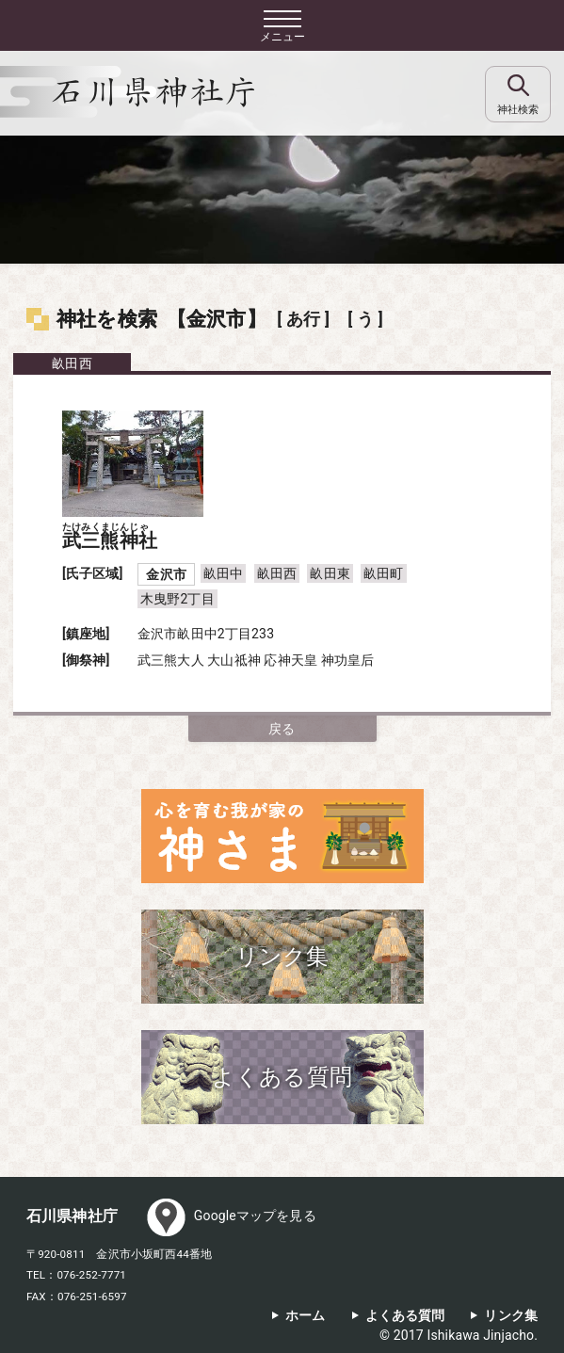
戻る (281, 728)
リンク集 (511, 1316)
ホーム (305, 1316)
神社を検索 (106, 319)
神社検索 (518, 110)
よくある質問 (405, 1316)
